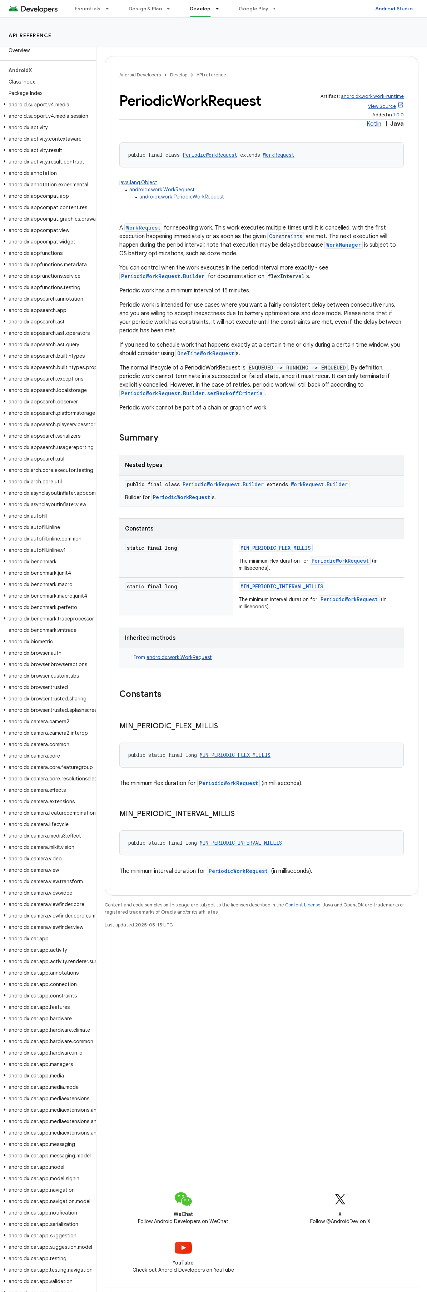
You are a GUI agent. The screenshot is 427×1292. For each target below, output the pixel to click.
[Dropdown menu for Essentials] (110, 8)
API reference (30, 35)
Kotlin (374, 123)
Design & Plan (145, 8)
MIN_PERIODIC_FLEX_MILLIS (275, 547)
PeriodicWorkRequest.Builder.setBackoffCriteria (192, 393)
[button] (46, 104)
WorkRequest (278, 154)
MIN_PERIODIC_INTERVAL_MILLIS (281, 586)
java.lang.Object (138, 182)
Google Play (254, 8)
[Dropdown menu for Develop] (220, 8)
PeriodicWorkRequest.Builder (162, 276)
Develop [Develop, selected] (200, 8)
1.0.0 (398, 115)
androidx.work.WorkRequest (162, 189)
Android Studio (394, 8)
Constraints (285, 236)
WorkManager (343, 244)
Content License (303, 905)
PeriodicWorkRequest (210, 154)
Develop (178, 75)
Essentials (88, 8)
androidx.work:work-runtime (372, 96)
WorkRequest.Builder (319, 484)
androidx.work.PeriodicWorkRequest (181, 196)
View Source (382, 106)
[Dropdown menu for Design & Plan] (171, 8)
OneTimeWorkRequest (205, 353)
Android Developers (140, 75)
